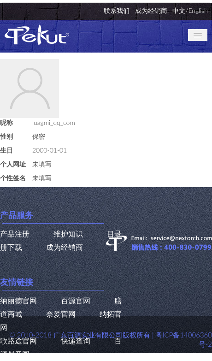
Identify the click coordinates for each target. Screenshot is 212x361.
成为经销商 (151, 10)
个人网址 (13, 164)
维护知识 (68, 233)
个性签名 (13, 178)
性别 (6, 136)
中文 (178, 10)
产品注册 (14, 233)
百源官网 (75, 300)
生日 (6, 150)
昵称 (6, 122)
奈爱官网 (61, 313)
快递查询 (75, 340)
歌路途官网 (18, 340)
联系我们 (117, 10)
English (198, 10)
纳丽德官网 (18, 300)
